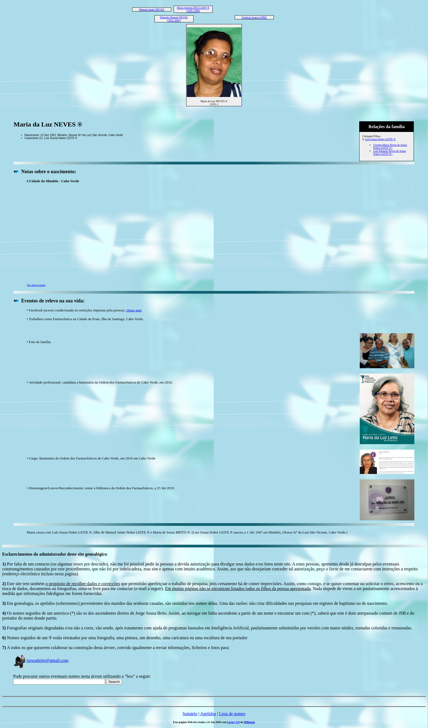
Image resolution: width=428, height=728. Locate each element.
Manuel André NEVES (151, 9)
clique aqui (134, 310)
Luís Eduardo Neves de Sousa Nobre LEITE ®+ (389, 152)
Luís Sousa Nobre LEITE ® (380, 139)
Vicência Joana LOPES (254, 17)
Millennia (249, 722)
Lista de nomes (232, 713)
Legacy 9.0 (233, 722)
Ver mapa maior (36, 285)
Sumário (190, 713)
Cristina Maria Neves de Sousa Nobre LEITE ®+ (390, 146)
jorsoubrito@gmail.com (40, 660)
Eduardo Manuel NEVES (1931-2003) (174, 19)
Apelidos (208, 713)
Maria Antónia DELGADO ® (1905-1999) (193, 9)
